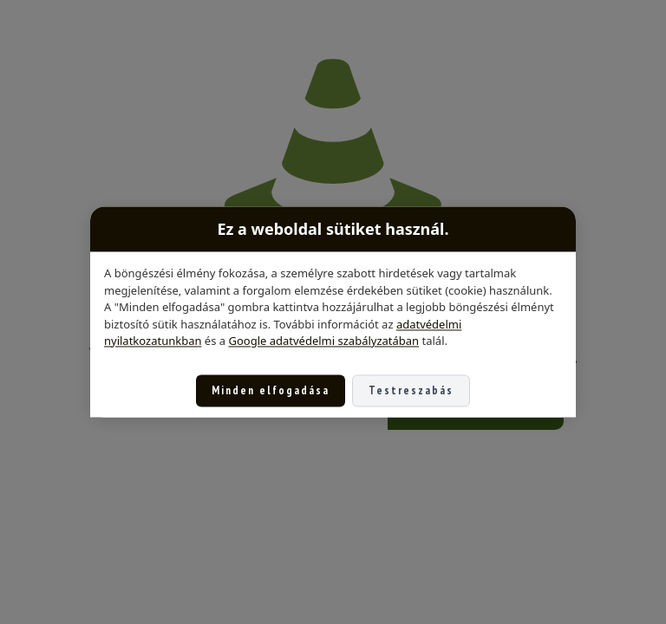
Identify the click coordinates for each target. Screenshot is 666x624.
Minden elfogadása (271, 390)
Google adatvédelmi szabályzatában (323, 340)
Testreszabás (411, 390)
